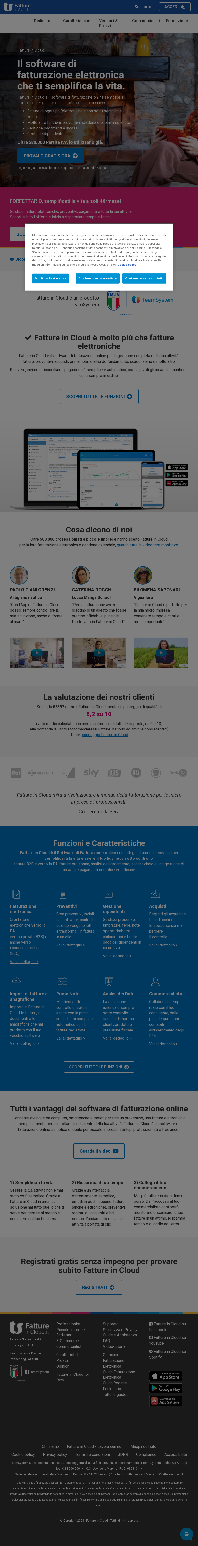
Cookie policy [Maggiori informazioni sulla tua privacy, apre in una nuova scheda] (127, 264)
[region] (99, 257)
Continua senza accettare (97, 278)
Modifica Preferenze (50, 278)
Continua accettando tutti (144, 278)
